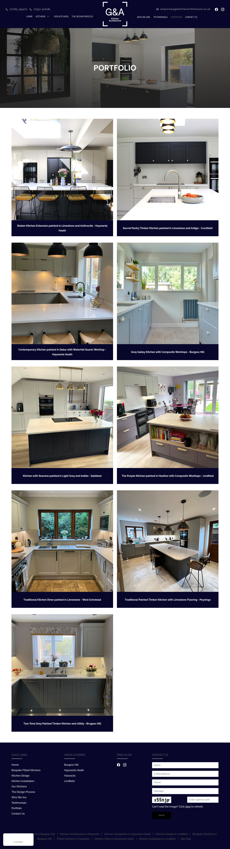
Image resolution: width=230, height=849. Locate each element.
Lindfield (69, 781)
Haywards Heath (74, 770)
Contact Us (191, 17)
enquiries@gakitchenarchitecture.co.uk (183, 9)
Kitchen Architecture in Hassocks (79, 834)
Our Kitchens (61, 16)
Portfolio (176, 17)
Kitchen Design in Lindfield (172, 834)
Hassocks (70, 775)
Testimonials (160, 17)
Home (30, 16)
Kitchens (40, 16)
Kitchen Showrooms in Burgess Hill (34, 834)
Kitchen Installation (23, 781)
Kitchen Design (21, 775)
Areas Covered (74, 754)
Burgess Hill (71, 764)
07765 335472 (16, 9)
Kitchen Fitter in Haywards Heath (114, 838)
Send (162, 815)
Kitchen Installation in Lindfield (157, 838)
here (188, 806)
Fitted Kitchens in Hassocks (73, 838)
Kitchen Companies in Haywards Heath (127, 834)
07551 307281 (40, 9)
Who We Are (143, 17)
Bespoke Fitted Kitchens (26, 770)
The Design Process (82, 16)
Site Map (186, 838)
